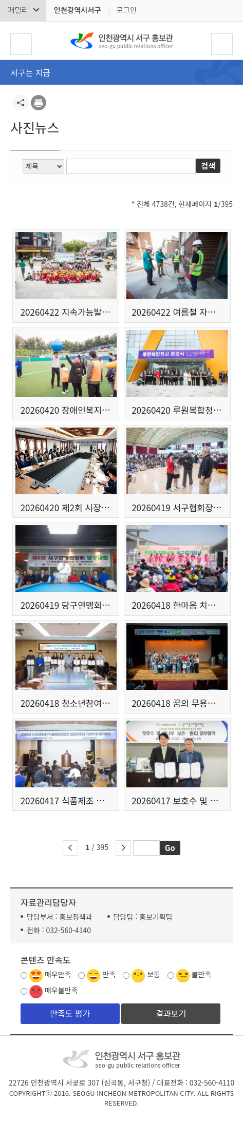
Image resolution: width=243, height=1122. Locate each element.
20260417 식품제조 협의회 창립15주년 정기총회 (66, 800)
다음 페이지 (123, 848)
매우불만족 (61, 990)
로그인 (127, 10)
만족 (109, 974)
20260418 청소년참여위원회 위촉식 (66, 703)
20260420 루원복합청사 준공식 (177, 409)
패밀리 (18, 10)
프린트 (38, 102)
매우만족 (58, 974)
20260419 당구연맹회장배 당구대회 (66, 604)
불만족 (202, 974)
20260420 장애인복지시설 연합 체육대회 (66, 409)
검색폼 (222, 44)
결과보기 (171, 1013)
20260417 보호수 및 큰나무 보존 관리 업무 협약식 (177, 800)
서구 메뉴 (21, 44)
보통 (153, 974)
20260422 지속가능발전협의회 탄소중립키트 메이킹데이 (66, 311)
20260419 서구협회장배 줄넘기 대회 (177, 507)
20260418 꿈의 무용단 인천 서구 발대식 (177, 703)
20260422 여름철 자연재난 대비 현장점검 (177, 311)
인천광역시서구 (77, 10)
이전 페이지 (70, 848)
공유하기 (20, 102)
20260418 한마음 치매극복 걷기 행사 (177, 604)
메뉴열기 (225, 72)
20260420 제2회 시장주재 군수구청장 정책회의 (66, 507)
